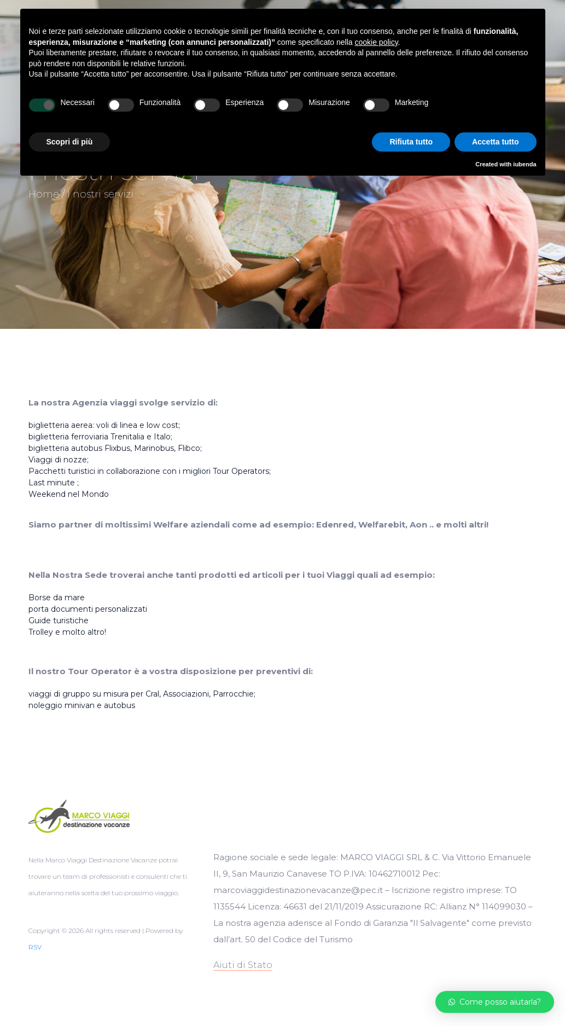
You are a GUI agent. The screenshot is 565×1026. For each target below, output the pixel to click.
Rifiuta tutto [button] (411, 141)
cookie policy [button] (376, 42)
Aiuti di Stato (242, 965)
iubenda (524, 164)
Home (43, 194)
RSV (35, 947)
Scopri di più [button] (69, 141)
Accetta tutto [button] (495, 141)
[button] (494, 1002)
